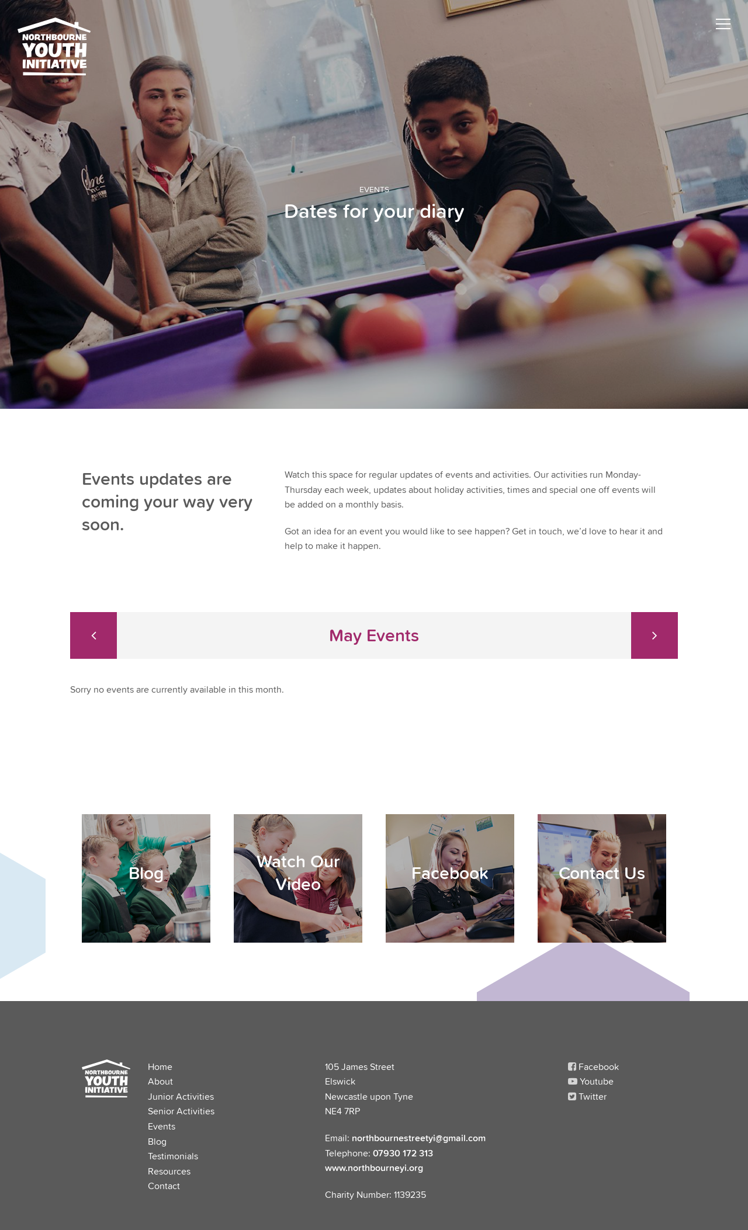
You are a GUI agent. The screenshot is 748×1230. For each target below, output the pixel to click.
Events (161, 1126)
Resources (169, 1171)
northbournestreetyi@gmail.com (419, 1137)
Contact (164, 1185)
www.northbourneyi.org (374, 1167)
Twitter (587, 1096)
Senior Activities (181, 1111)
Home (160, 1066)
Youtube (591, 1081)
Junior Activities (181, 1096)
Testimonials (173, 1156)
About (160, 1081)
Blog (157, 1141)
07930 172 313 (403, 1153)
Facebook (593, 1066)
